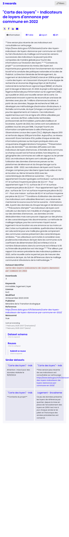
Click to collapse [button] (14, 346)
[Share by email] (17, 29)
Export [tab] (43, 35)
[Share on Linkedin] (13, 29)
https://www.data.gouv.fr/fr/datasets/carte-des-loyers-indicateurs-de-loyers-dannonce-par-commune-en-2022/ (34, 311)
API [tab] (55, 35)
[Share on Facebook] (9, 29)
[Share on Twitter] (4, 29)
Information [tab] (13, 35)
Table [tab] (29, 35)
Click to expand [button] (14, 337)
